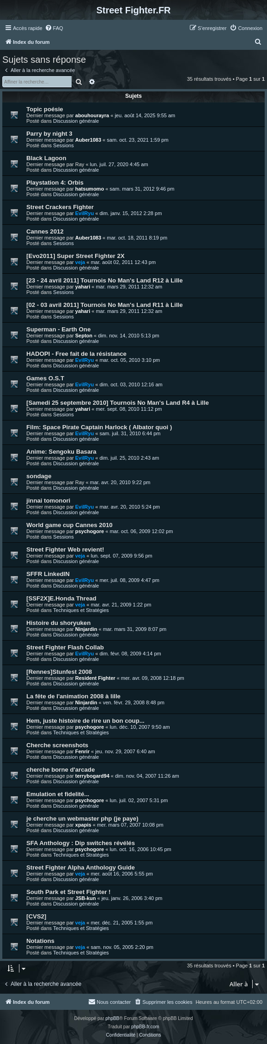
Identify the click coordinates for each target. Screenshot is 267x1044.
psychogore (89, 531)
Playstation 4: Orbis (55, 182)
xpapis (83, 825)
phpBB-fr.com (145, 1026)
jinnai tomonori (48, 500)
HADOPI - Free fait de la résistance (76, 353)
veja (80, 262)
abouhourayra (92, 115)
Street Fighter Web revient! (65, 549)
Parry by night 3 (49, 133)
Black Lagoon (46, 158)
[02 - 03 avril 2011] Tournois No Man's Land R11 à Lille (104, 304)
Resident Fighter (95, 678)
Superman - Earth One (58, 329)
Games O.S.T (45, 378)
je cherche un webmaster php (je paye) (82, 818)
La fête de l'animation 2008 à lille (73, 696)
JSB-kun (85, 898)
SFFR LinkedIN (48, 573)
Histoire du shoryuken (58, 622)
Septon (83, 335)
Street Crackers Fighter (60, 207)
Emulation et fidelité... (57, 794)
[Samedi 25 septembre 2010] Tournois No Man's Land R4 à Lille (117, 402)
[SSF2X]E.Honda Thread (61, 598)
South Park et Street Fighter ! (68, 891)
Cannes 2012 (45, 231)
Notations (40, 940)
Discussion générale (76, 121)
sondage (38, 476)
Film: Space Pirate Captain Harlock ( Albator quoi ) (99, 427)
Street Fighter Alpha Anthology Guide (80, 867)
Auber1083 (88, 140)
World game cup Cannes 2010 (69, 525)
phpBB (112, 1018)
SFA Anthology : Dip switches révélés (80, 843)
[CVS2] (36, 916)
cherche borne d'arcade (60, 769)
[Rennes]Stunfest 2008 (59, 671)
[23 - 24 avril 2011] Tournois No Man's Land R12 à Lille (104, 280)
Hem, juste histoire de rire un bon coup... (85, 720)
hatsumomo (89, 189)
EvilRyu (84, 213)
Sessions (63, 145)
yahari (82, 286)
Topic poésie (44, 109)
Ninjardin (86, 629)
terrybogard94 (92, 776)
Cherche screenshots (57, 745)
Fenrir (82, 751)
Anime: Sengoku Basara (61, 451)
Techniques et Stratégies (81, 610)
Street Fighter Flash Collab (65, 647)
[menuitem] (54, 28)
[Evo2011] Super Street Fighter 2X (75, 255)
